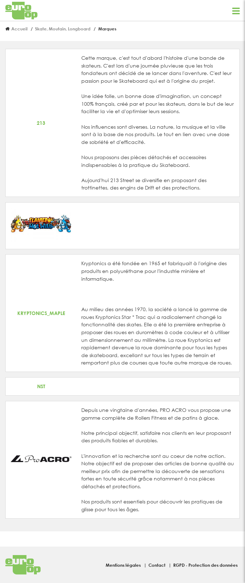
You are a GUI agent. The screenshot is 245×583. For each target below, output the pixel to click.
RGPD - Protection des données (205, 565)
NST (41, 386)
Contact (157, 565)
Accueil (19, 28)
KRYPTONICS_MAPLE (41, 313)
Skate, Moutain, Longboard (63, 28)
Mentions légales (124, 565)
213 (41, 123)
